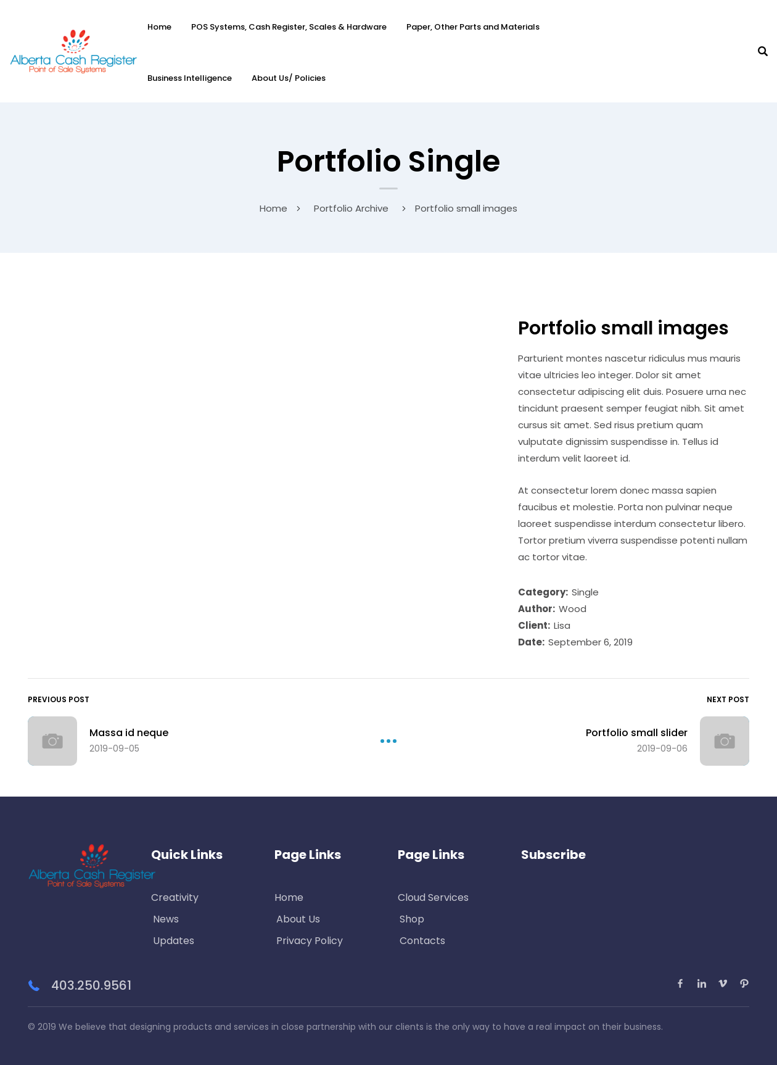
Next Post (728, 699)
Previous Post (58, 699)
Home (159, 27)
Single (585, 592)
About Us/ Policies (289, 78)
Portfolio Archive (351, 208)
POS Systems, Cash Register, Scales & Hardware (289, 27)
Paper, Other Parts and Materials (473, 27)
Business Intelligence (189, 78)
